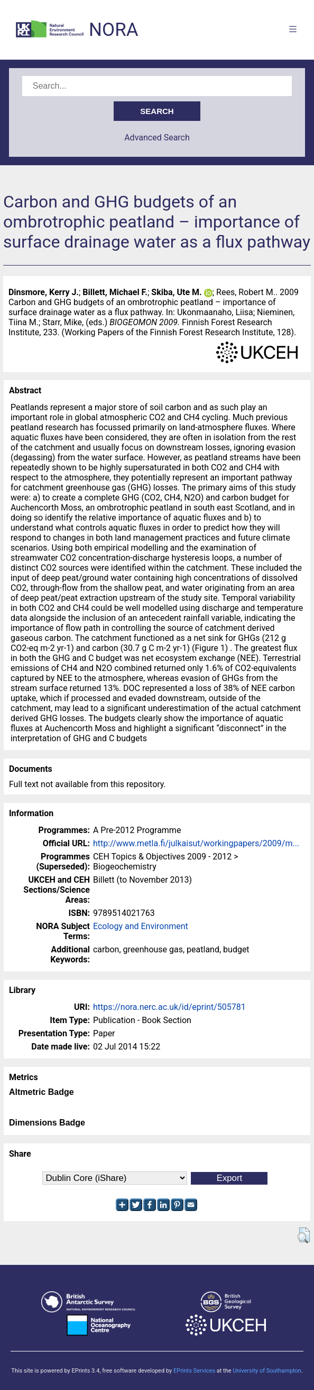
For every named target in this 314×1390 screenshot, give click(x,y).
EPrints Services (194, 1370)
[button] (304, 1235)
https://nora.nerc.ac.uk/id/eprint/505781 (169, 1007)
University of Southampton (267, 1370)
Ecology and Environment (140, 926)
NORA (113, 30)
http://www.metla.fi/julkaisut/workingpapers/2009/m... (196, 843)
